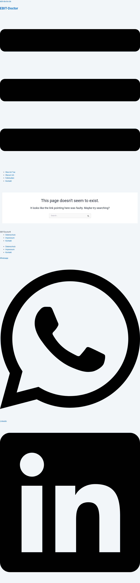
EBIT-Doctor (9, 8)
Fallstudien (9, 178)
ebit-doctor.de (5, 1)
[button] (70, 90)
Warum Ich (9, 175)
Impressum (10, 238)
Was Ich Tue (10, 172)
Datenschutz (10, 235)
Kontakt (8, 181)
